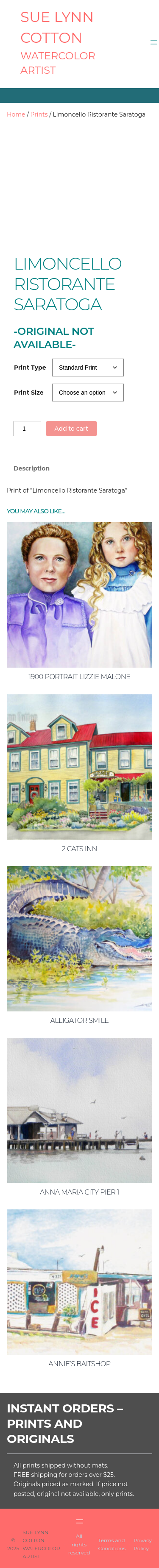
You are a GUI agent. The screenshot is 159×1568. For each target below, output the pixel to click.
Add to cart (71, 428)
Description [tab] (32, 468)
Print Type (30, 367)
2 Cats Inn (79, 849)
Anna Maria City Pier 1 (79, 1192)
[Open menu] (154, 42)
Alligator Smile (79, 1021)
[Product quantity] (27, 429)
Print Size (29, 392)
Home (16, 114)
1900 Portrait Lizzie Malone (80, 677)
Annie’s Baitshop (79, 1364)
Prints (39, 114)
